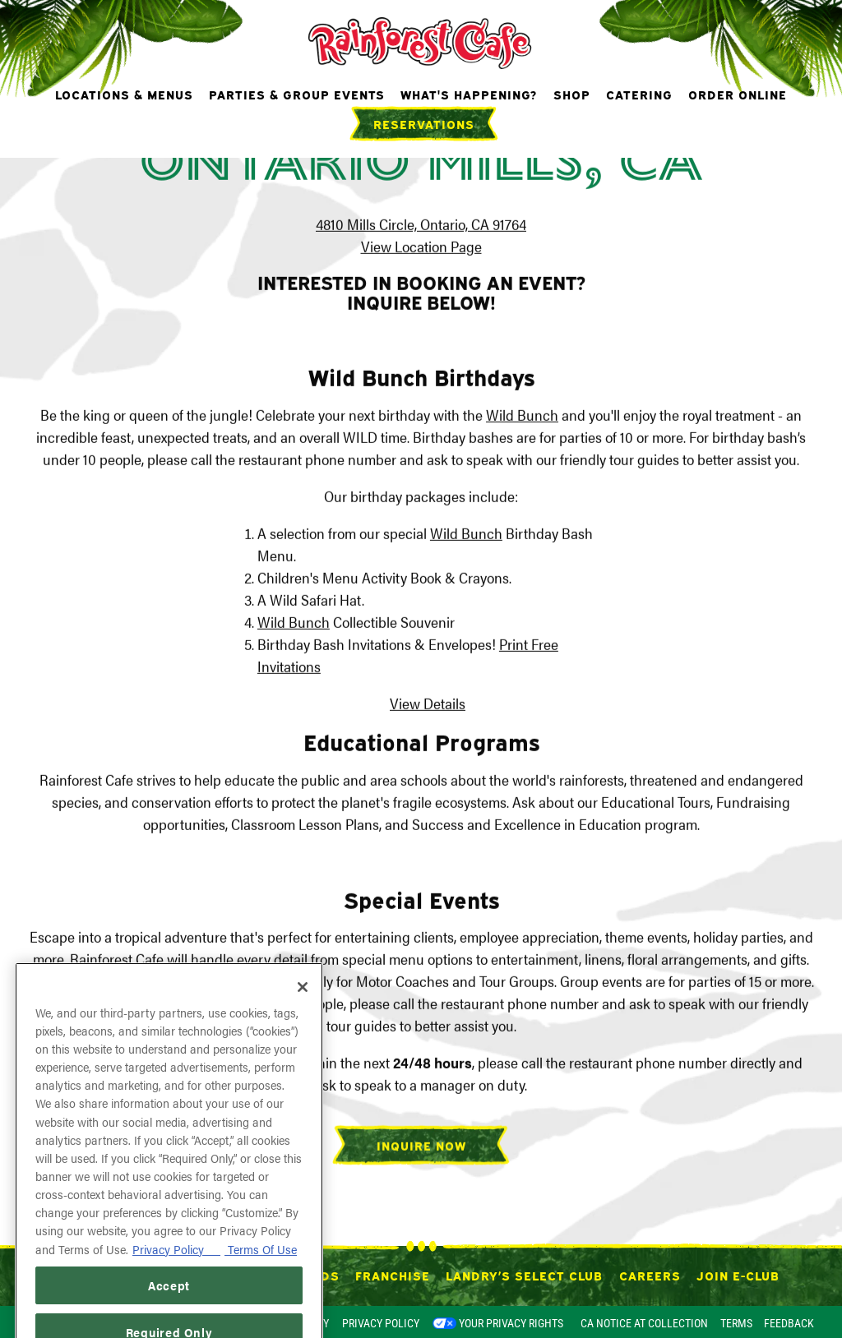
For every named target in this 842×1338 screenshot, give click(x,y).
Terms (736, 1323)
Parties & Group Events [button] (297, 93)
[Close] (303, 1017)
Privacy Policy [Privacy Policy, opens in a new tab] (176, 1278)
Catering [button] (639, 93)
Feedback (789, 1323)
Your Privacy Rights (511, 1323)
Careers (650, 1274)
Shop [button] (571, 93)
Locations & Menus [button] (124, 93)
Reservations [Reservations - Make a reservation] (423, 123)
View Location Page (421, 248)
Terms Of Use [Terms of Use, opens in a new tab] (260, 1278)
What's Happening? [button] (468, 93)
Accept (169, 1314)
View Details (427, 704)
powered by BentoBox (85, 1321)
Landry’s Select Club (524, 1274)
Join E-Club (738, 1274)
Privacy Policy (380, 1323)
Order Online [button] (737, 93)
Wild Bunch (522, 416)
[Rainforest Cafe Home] (421, 41)
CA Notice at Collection (644, 1323)
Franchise (392, 1274)
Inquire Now (421, 1146)
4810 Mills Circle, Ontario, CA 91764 (421, 225)
